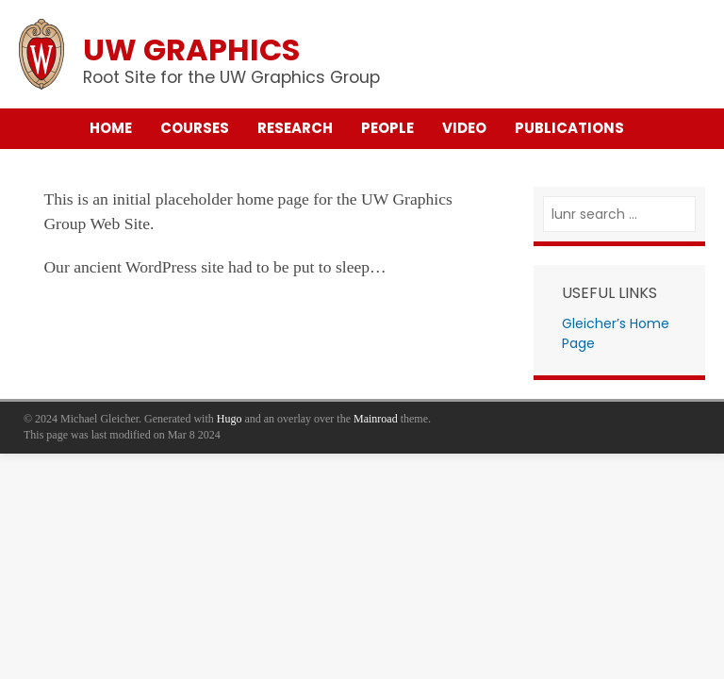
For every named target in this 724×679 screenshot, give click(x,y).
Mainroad (376, 418)
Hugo (229, 418)
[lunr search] (619, 214)
